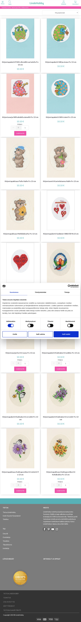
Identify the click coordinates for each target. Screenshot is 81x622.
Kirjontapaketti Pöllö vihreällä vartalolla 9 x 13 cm (20, 63)
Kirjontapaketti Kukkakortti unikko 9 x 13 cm (61, 353)
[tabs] (9, 3)
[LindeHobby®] (36, 3)
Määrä (19, 124)
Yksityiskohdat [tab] (40, 292)
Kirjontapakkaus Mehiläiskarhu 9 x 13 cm (20, 234)
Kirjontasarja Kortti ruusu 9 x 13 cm (20, 353)
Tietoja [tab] (67, 292)
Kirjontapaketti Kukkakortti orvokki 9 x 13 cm (20, 418)
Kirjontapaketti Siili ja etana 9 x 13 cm (60, 62)
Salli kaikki (66, 334)
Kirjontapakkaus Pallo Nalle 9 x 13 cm (20, 181)
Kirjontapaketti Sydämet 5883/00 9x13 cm (60, 234)
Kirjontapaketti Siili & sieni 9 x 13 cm (61, 117)
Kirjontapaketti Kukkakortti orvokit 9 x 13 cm (60, 418)
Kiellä (15, 334)
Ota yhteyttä (9, 602)
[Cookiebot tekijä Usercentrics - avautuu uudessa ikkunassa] (69, 286)
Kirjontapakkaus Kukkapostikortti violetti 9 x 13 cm (20, 473)
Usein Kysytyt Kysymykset (12, 516)
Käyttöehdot (9, 606)
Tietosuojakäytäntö (12, 610)
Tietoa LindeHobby (9, 512)
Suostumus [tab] (14, 292)
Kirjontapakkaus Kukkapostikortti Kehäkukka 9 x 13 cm (60, 473)
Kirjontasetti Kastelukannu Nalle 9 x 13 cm (61, 181)
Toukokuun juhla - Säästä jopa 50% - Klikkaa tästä (15, 7)
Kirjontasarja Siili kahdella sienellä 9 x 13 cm (20, 117)
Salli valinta (40, 334)
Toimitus (6, 519)
